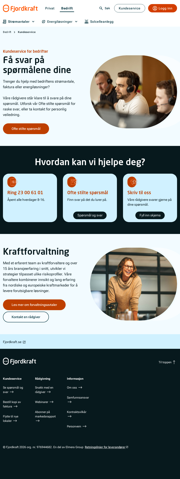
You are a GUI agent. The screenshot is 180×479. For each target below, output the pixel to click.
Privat (50, 8)
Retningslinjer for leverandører (105, 447)
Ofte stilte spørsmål (26, 129)
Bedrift (67, 8)
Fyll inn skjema (149, 215)
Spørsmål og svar (90, 215)
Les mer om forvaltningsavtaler (34, 304)
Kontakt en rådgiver (26, 317)
